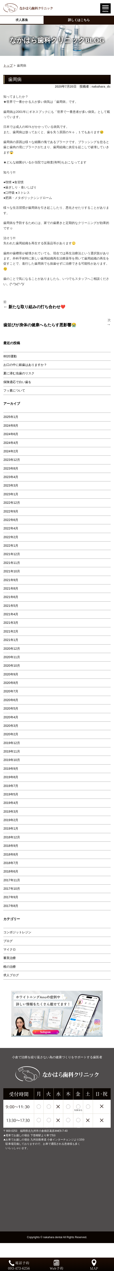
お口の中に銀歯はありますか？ (25, 365)
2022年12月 (11, 502)
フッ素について (14, 390)
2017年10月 (11, 888)
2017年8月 (10, 906)
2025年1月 (10, 417)
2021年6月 (10, 597)
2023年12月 (11, 460)
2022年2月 (10, 537)
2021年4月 (10, 614)
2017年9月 (10, 897)
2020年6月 (10, 700)
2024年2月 (10, 451)
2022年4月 (10, 528)
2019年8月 (10, 777)
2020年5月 (10, 708)
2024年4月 (10, 443)
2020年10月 (11, 665)
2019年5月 (10, 794)
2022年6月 (10, 520)
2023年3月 (10, 485)
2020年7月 (10, 691)
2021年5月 (10, 605)
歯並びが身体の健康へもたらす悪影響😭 (39, 325)
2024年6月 (10, 434)
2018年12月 (11, 837)
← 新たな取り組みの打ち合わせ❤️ (34, 307)
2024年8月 (10, 425)
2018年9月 (10, 845)
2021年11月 (11, 563)
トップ (8, 65)
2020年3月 (10, 725)
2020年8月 (10, 683)
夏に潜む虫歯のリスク (18, 373)
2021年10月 (11, 571)
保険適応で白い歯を (17, 382)
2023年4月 (10, 477)
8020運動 (9, 356)
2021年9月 (10, 580)
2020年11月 (11, 657)
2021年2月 (10, 631)
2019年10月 (11, 760)
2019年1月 (10, 828)
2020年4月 (10, 717)
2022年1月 (10, 545)
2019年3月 (10, 811)
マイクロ (9, 949)
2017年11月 (11, 880)
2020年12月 (11, 648)
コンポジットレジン (17, 932)
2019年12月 (11, 743)
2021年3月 (10, 622)
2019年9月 (10, 768)
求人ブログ (11, 975)
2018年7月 (10, 863)
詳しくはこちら (79, 20)
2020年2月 (10, 734)
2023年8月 (10, 468)
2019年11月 (11, 751)
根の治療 (9, 966)
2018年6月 (10, 871)
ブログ (8, 941)
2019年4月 (10, 803)
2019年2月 (10, 820)
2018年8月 (10, 854)
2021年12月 (11, 554)
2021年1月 (10, 640)
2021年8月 (10, 588)
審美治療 (9, 958)
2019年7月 (10, 786)
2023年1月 (10, 494)
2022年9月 (10, 511)
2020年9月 (10, 674)
